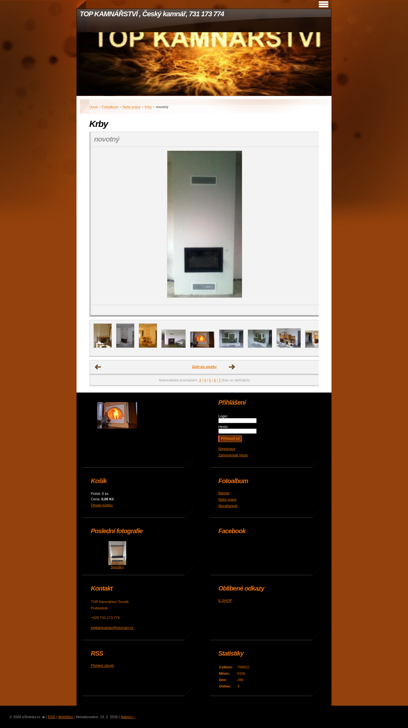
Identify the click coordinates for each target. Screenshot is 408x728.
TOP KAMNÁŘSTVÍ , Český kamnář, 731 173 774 (152, 14)
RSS (51, 717)
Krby (148, 107)
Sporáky (117, 567)
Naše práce (131, 107)
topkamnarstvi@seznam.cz (112, 627)
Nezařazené (227, 506)
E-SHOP (225, 600)
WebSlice (65, 717)
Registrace (226, 449)
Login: (223, 416)
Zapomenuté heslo (233, 455)
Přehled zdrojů (102, 665)
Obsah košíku (102, 505)
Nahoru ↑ (128, 717)
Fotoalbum (110, 107)
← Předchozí (98, 367)
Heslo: (223, 427)
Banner (224, 493)
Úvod (93, 107)
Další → (232, 367)
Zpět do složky (204, 367)
